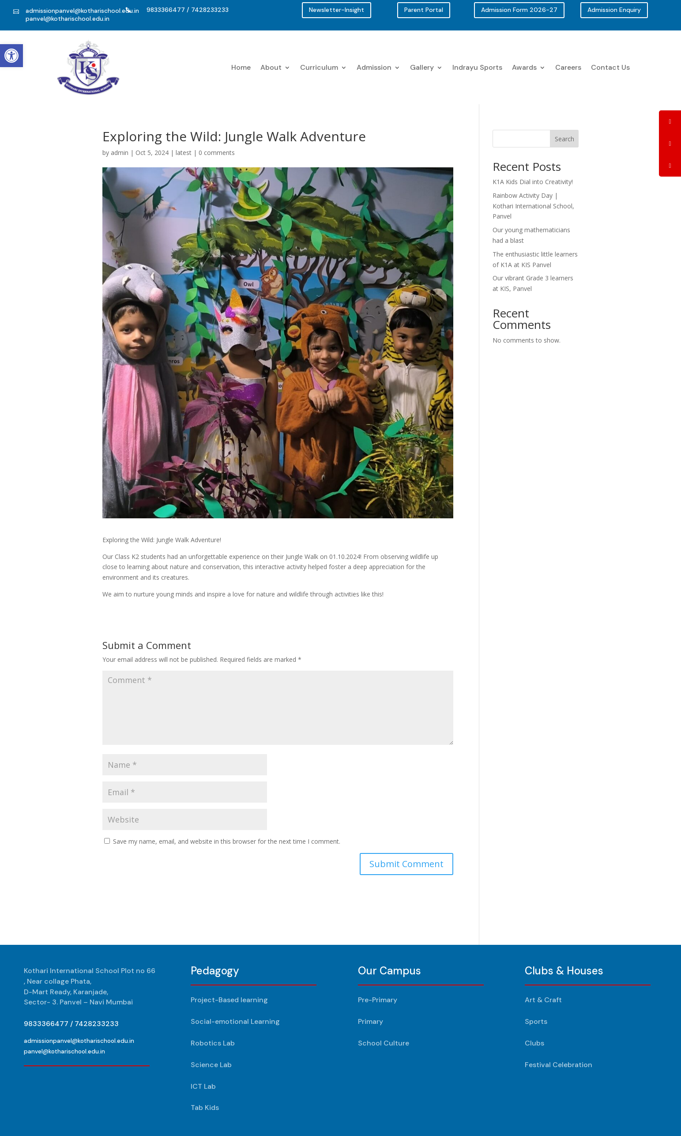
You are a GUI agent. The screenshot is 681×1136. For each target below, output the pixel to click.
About (271, 67)
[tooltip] (670, 121)
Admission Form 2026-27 (519, 10)
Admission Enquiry (614, 10)
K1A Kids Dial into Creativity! (533, 181)
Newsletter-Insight (336, 10)
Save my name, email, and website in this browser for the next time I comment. (226, 841)
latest (184, 152)
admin (119, 152)
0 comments (217, 152)
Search (564, 139)
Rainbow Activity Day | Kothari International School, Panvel (533, 206)
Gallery (422, 67)
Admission (374, 67)
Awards (524, 67)
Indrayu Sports (477, 67)
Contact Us (610, 67)
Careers (568, 67)
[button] (11, 55)
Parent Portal (423, 10)
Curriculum (319, 67)
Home (241, 67)
